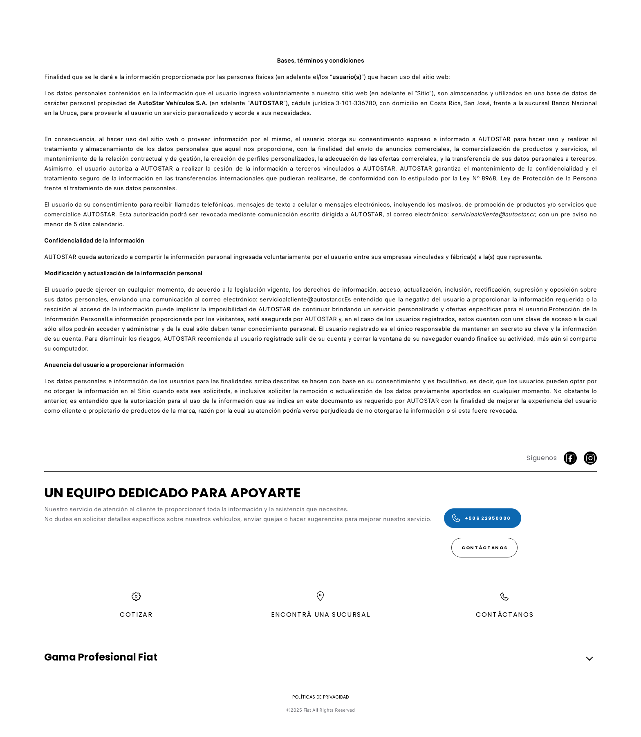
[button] (318, 657)
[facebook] (570, 458)
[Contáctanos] (484, 547)
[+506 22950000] (482, 518)
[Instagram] (590, 458)
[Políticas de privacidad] (320, 697)
